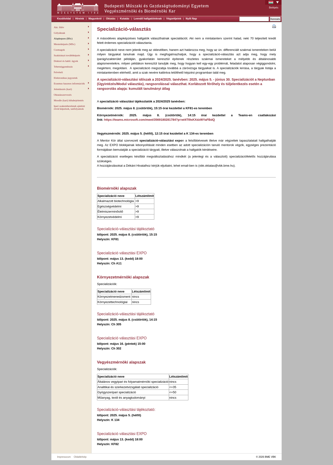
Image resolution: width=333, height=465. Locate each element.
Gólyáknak (71, 32)
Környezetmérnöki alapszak (123, 277)
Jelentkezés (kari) (71, 89)
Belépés (273, 7)
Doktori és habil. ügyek (71, 61)
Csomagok (71, 49)
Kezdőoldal (64, 18)
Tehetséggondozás (71, 66)
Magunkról (95, 18)
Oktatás (110, 18)
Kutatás (124, 18)
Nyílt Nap (191, 18)
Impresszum (64, 456)
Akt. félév (71, 27)
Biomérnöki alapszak (116, 188)
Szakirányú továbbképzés (71, 55)
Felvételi (58, 72)
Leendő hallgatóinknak (148, 18)
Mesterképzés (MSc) (71, 44)
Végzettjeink (173, 18)
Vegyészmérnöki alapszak (121, 362)
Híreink (79, 18)
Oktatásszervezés (63, 94)
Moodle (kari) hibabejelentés (69, 100)
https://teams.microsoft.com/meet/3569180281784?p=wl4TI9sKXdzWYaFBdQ (159, 119)
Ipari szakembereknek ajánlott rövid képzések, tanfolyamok (69, 107)
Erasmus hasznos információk (71, 83)
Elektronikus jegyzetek (65, 77)
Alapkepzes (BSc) (71, 38)
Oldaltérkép (80, 456)
